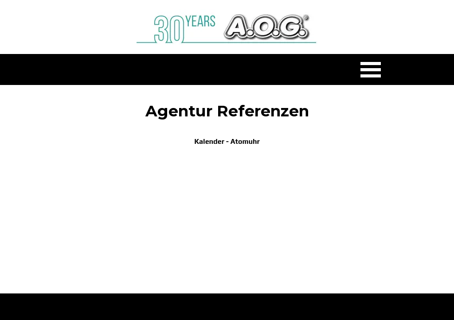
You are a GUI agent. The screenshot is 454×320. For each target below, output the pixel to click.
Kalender (209, 141)
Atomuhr (245, 141)
